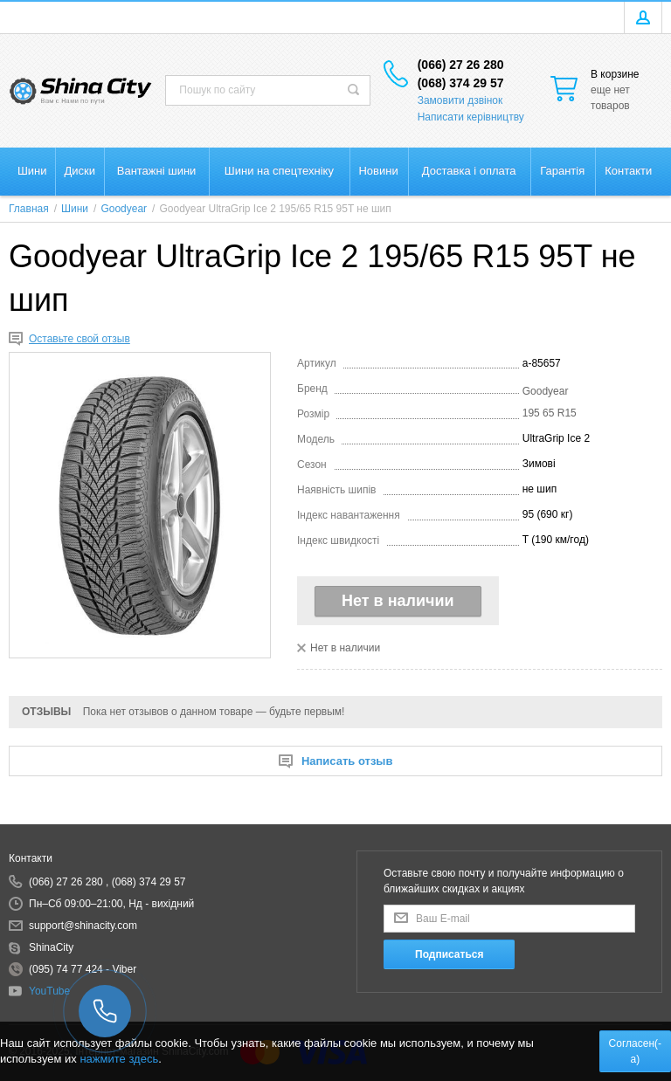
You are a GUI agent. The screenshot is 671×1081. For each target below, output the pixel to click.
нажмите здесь (119, 1058)
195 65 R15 (549, 413)
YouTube (49, 991)
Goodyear (545, 391)
